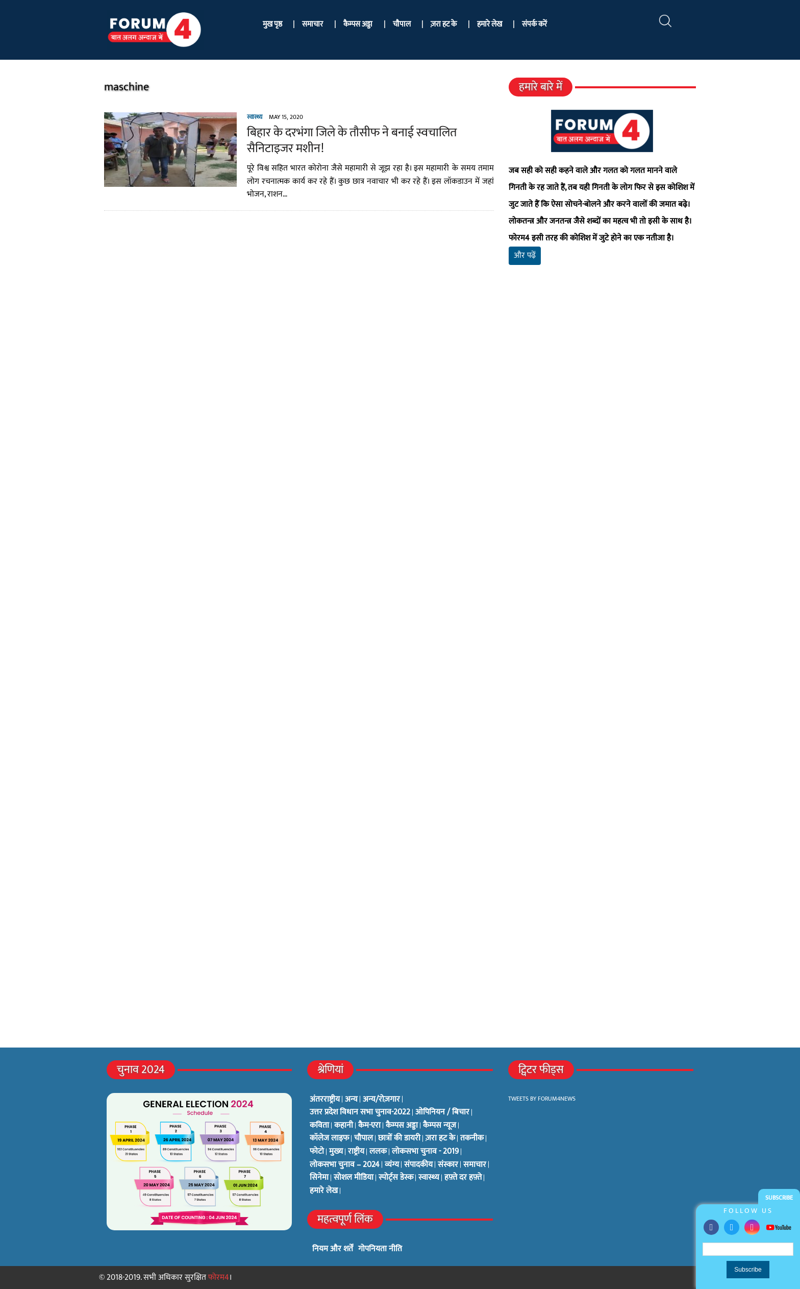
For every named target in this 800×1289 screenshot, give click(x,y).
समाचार (312, 24)
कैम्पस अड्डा (357, 24)
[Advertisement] (605, 393)
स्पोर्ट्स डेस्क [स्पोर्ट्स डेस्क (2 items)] (396, 1177)
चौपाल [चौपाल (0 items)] (363, 1138)
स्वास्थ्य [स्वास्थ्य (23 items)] (428, 1177)
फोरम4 (218, 1277)
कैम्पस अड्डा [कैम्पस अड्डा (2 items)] (402, 1125)
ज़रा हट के (444, 24)
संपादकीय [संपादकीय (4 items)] (418, 1165)
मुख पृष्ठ (272, 24)
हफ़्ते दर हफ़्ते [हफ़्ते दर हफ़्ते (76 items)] (463, 1177)
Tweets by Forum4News (542, 1098)
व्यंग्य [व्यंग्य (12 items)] (392, 1165)
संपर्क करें (534, 24)
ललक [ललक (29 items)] (378, 1151)
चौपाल (402, 24)
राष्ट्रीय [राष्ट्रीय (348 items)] (356, 1151)
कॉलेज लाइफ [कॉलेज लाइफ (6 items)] (329, 1138)
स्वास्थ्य (249, 117)
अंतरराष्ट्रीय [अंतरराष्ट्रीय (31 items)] (325, 1099)
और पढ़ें (526, 255)
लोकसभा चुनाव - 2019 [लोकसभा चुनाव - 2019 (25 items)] (425, 1151)
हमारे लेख (489, 24)
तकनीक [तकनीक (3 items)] (472, 1138)
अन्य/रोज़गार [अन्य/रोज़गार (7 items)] (381, 1099)
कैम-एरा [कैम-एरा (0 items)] (369, 1125)
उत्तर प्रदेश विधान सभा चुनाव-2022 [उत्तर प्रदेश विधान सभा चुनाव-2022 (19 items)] (360, 1112)
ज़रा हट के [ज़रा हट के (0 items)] (440, 1138)
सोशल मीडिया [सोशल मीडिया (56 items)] (353, 1177)
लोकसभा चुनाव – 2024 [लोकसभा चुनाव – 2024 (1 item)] (345, 1165)
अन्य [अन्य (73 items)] (351, 1099)
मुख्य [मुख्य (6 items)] (336, 1151)
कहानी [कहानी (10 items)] (343, 1125)
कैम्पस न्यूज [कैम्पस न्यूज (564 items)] (439, 1125)
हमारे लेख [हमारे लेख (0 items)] (324, 1191)
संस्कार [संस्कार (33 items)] (448, 1165)
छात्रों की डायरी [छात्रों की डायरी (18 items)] (399, 1138)
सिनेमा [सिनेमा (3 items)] (319, 1177)
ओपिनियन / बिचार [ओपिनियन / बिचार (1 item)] (442, 1112)
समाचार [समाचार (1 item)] (474, 1165)
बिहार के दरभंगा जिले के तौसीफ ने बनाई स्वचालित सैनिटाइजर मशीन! (347, 141)
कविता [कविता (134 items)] (319, 1125)
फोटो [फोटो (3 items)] (317, 1151)
